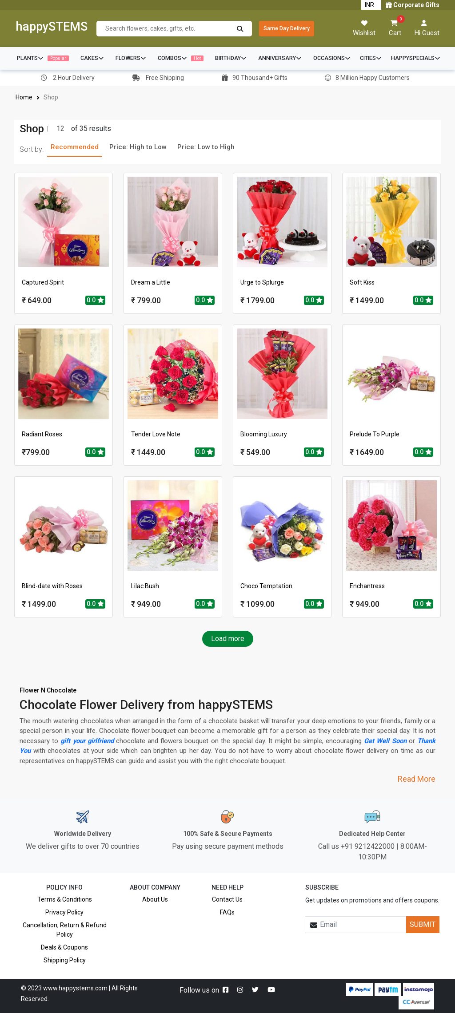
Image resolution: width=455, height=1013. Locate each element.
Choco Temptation (266, 586)
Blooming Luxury (263, 434)
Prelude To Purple (374, 434)
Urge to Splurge (262, 282)
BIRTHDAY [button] (231, 58)
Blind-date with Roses (52, 586)
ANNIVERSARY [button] (280, 58)
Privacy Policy (64, 912)
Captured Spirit (43, 282)
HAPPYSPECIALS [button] (415, 58)
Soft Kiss (362, 282)
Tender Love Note (155, 434)
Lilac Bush (145, 586)
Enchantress (367, 586)
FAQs (227, 912)
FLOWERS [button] (131, 58)
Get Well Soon (385, 741)
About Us (155, 899)
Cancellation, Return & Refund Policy (65, 930)
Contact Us (227, 899)
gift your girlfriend (87, 741)
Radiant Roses (42, 434)
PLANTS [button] (43, 58)
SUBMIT (422, 924)
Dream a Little (150, 282)
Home (24, 97)
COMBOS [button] (181, 58)
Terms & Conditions (64, 899)
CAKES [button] (92, 58)
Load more (227, 638)
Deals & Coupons (64, 947)
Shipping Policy (65, 960)
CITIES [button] (371, 58)
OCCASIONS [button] (332, 58)
